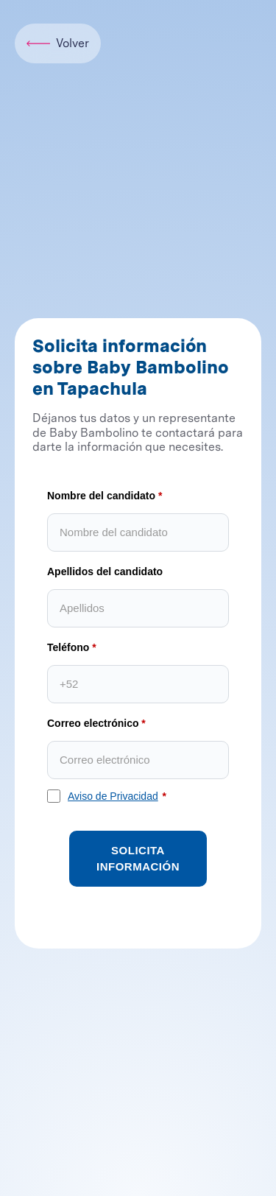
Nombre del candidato (101, 496)
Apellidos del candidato (105, 571)
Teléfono (68, 647)
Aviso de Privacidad (113, 796)
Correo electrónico (92, 723)
